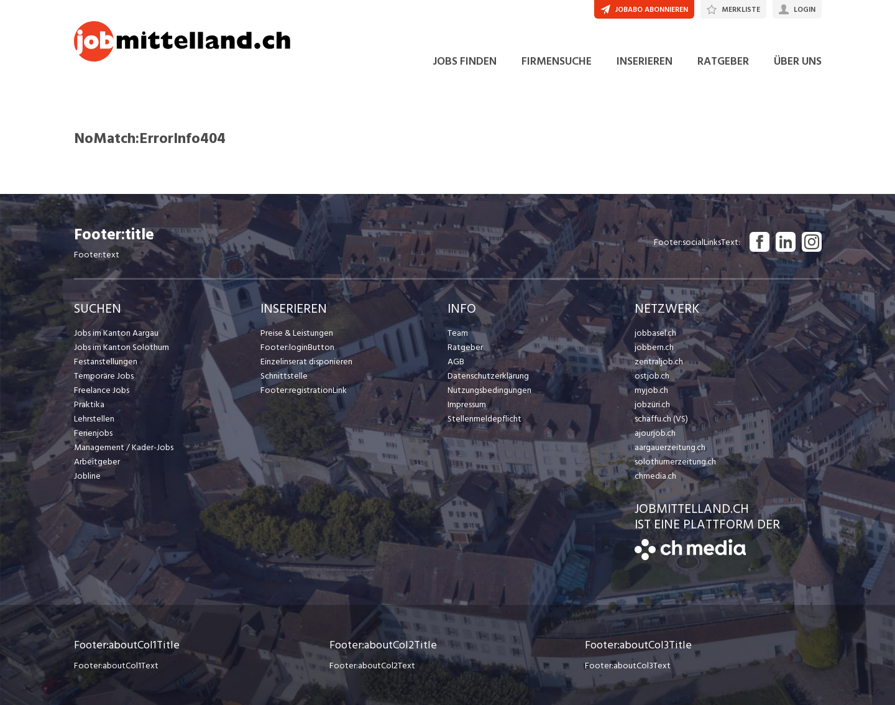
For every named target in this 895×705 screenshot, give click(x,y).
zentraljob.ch (659, 361)
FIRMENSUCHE (556, 61)
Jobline (87, 476)
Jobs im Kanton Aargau (116, 333)
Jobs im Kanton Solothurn (121, 347)
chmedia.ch (655, 476)
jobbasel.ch (655, 333)
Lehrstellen (94, 419)
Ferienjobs (93, 433)
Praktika (89, 404)
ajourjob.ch (655, 433)
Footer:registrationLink (303, 390)
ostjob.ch (652, 376)
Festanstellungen (105, 361)
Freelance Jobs (101, 390)
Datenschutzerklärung (488, 376)
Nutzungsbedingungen (489, 390)
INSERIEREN (644, 61)
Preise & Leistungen (296, 333)
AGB (456, 361)
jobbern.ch (654, 347)
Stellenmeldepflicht (484, 419)
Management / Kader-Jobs (123, 447)
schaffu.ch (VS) (661, 419)
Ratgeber (465, 347)
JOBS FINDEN (465, 61)
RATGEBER (723, 61)
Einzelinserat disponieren (306, 361)
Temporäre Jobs (104, 376)
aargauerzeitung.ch (670, 447)
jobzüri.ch (652, 404)
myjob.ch (651, 390)
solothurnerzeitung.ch (675, 461)
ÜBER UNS (798, 61)
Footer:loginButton (297, 347)
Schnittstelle (284, 376)
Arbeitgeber (97, 461)
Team (458, 333)
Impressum (467, 404)
